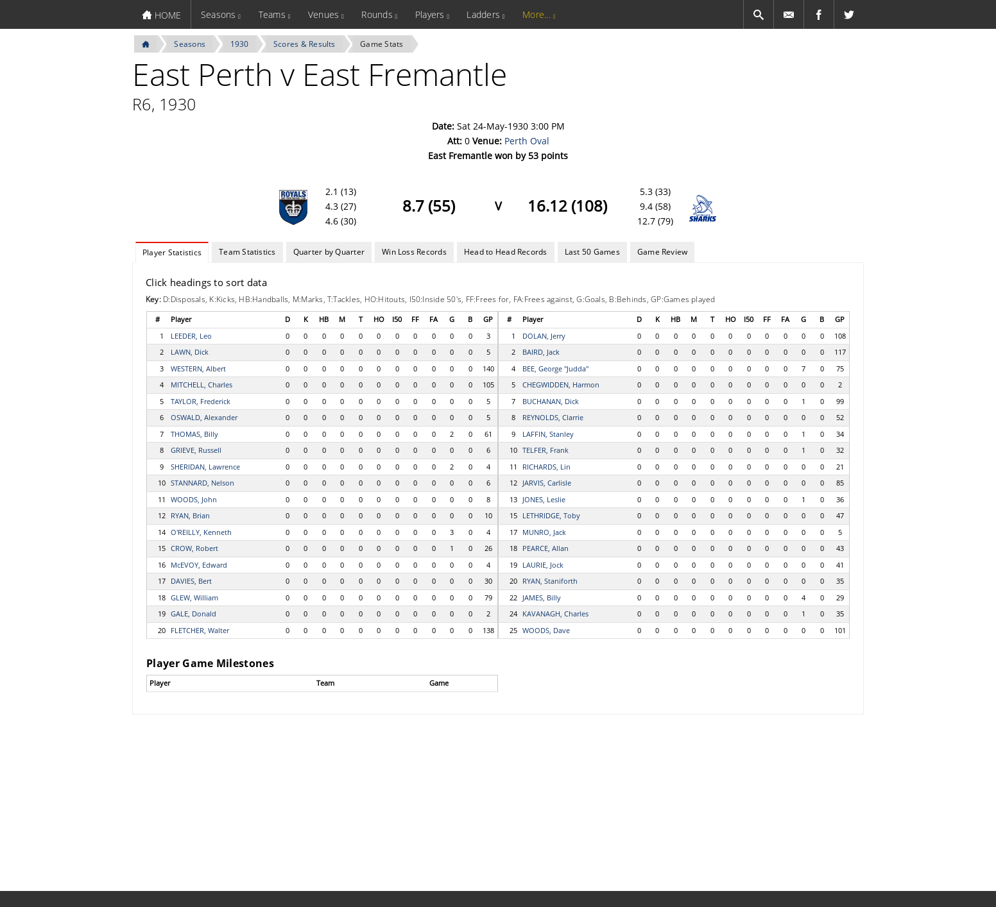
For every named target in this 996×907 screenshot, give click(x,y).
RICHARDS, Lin (546, 466)
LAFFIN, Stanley (548, 434)
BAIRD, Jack (541, 352)
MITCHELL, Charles (201, 384)
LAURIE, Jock (542, 565)
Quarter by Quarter (329, 251)
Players (430, 14)
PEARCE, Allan (545, 548)
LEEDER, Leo (191, 336)
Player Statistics (172, 252)
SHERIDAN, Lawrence (205, 466)
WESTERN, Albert (198, 368)
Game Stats (381, 43)
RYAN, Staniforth (550, 581)
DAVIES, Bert (191, 581)
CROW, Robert (194, 548)
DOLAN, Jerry (543, 336)
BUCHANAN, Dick (550, 401)
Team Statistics (247, 251)
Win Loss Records (414, 251)
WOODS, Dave (546, 630)
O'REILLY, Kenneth (201, 532)
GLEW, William (194, 597)
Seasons (218, 14)
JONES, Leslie (543, 499)
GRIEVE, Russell (196, 450)
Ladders (483, 14)
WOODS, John (194, 499)
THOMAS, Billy (194, 434)
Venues (323, 14)
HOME (161, 15)
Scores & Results (304, 43)
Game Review (662, 251)
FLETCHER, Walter (200, 630)
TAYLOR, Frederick (200, 401)
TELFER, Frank (545, 450)
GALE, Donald (193, 613)
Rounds (376, 14)
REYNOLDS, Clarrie (552, 417)
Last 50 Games (592, 251)
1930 (239, 43)
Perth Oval (526, 141)
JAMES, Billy (541, 597)
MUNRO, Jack (544, 532)
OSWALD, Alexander (204, 417)
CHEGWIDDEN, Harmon (560, 384)
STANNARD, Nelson (202, 482)
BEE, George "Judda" (555, 368)
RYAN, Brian (190, 515)
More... (536, 14)
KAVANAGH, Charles (555, 613)
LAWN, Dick (190, 352)
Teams (272, 14)
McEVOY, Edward (199, 565)
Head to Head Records (505, 251)
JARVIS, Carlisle (546, 482)
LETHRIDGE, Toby (551, 515)
